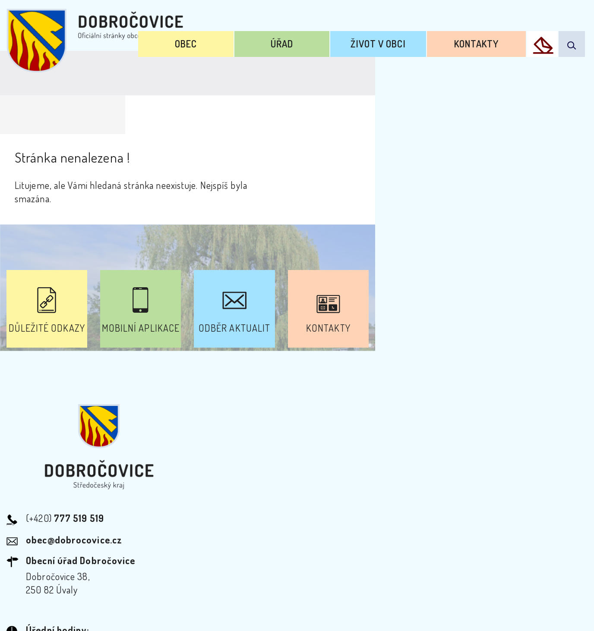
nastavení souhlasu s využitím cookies (484, 609)
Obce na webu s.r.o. (427, 595)
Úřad (337, 38)
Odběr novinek (298, 553)
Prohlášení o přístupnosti (203, 553)
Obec (263, 38)
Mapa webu (366, 553)
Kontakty (489, 38)
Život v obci (412, 38)
